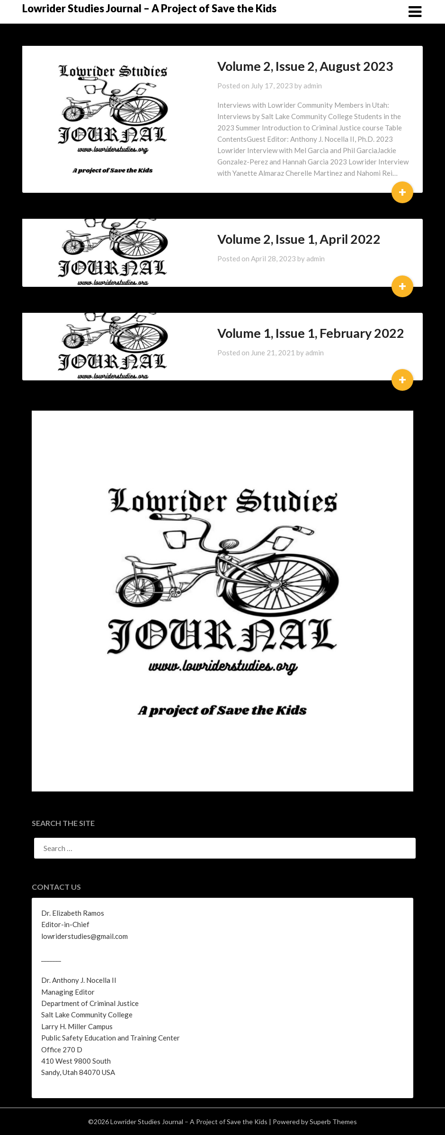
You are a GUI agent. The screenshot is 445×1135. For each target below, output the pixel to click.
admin (292, 85)
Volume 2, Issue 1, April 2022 (278, 239)
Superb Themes (333, 1122)
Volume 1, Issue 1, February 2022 (289, 333)
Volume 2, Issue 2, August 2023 (284, 66)
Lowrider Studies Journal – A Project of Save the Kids (149, 8)
